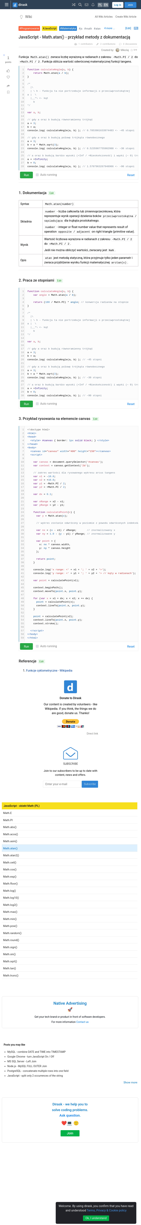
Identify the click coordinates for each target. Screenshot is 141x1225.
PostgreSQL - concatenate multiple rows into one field (37, 1070)
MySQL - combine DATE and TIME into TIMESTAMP (36, 1051)
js (81, 28)
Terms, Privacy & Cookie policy (106, 1210)
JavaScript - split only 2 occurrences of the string (35, 1075)
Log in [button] (117, 5)
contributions (108, 44)
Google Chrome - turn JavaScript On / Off (30, 1056)
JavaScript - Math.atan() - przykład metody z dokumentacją (74, 37)
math (89, 28)
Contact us (82, 1021)
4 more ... (109, 28)
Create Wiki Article (125, 16)
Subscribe (90, 784)
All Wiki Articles (104, 16)
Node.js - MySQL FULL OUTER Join (27, 1066)
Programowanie (30, 28)
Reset (131, 175)
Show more (130, 1082)
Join (70, 1133)
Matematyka (69, 28)
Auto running (48, 174)
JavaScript (50, 28)
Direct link (92, 733)
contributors (87, 44)
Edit (51, 193)
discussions (131, 44)
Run (26, 175)
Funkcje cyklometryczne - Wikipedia (49, 670)
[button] (73, 4)
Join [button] (130, 5)
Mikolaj (125, 50)
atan (98, 28)
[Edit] (128, 28)
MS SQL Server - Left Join (21, 1061)
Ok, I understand (95, 1218)
